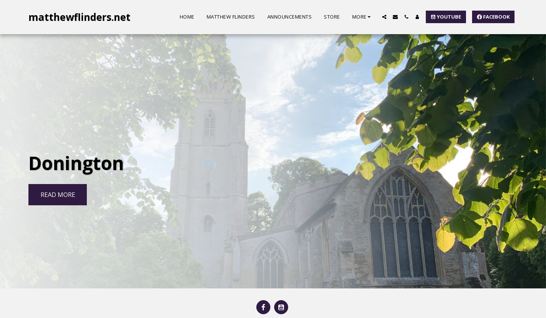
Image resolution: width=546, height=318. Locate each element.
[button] (384, 16)
